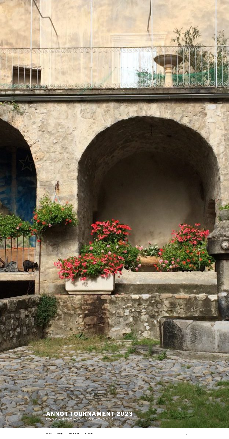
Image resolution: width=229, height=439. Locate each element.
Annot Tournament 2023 (89, 413)
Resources (74, 433)
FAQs (60, 433)
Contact (89, 433)
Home (49, 433)
